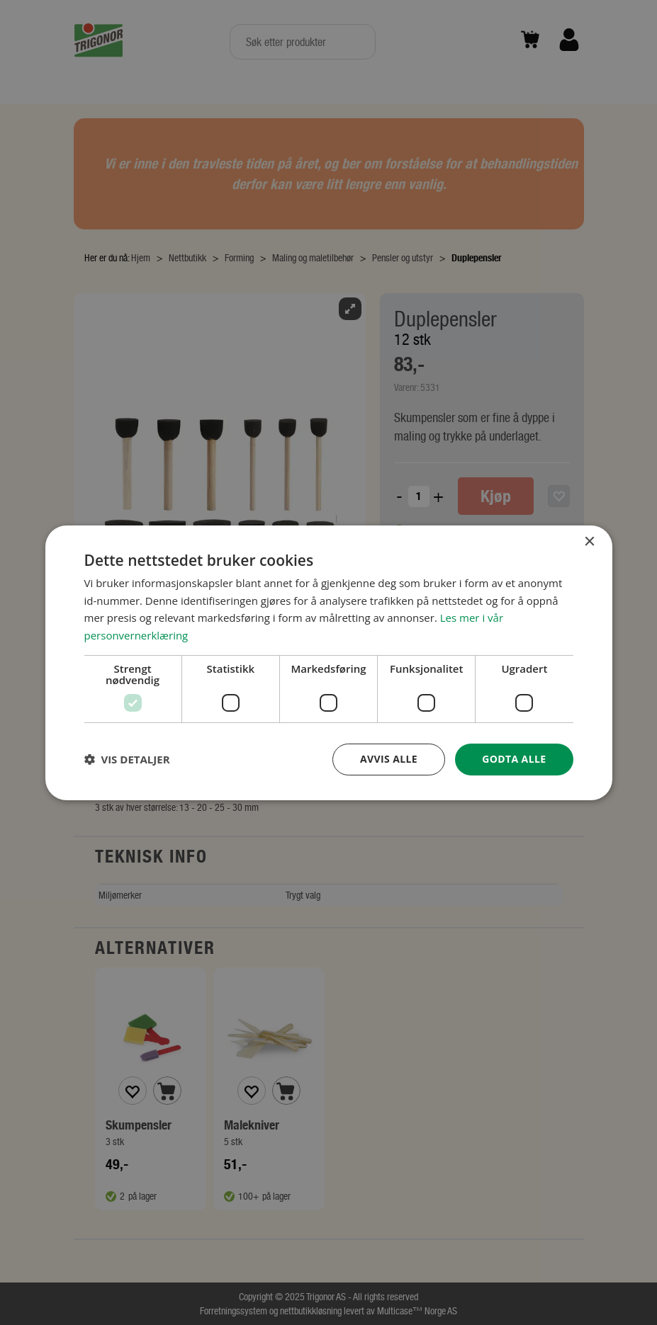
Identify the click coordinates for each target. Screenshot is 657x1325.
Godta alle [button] (514, 759)
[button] (127, 759)
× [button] (589, 541)
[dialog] (328, 662)
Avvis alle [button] (388, 759)
